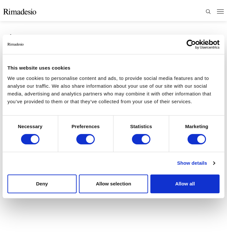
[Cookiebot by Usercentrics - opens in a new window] (191, 44)
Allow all (185, 183)
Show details (192, 163)
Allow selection (113, 183)
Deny (42, 183)
